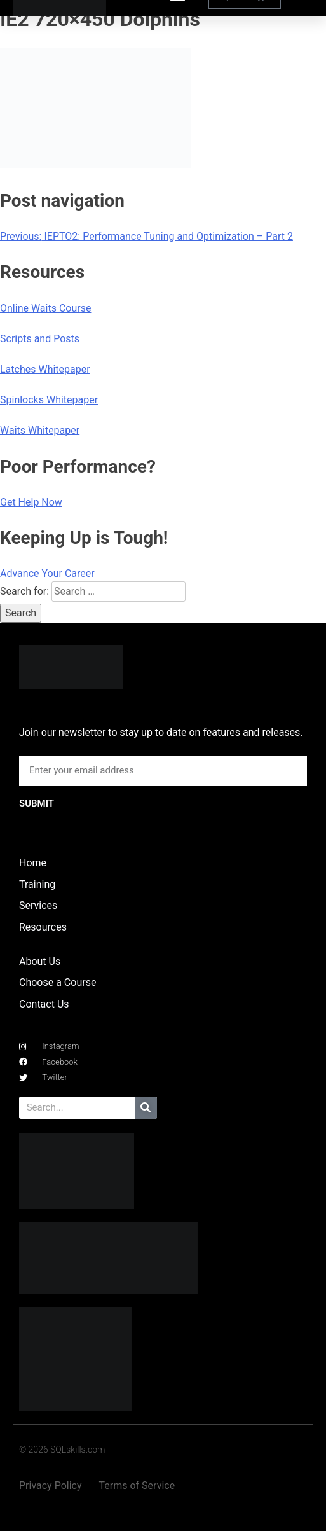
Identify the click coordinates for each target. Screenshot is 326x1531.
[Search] (146, 1108)
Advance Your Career (47, 573)
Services (38, 905)
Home (32, 863)
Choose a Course (57, 982)
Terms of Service (137, 1485)
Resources (43, 927)
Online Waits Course (45, 308)
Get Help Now (31, 502)
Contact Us (44, 1004)
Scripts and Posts (39, 339)
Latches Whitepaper (45, 369)
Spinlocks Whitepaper (49, 400)
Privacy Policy (50, 1485)
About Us (39, 961)
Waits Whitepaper (39, 430)
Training (37, 884)
